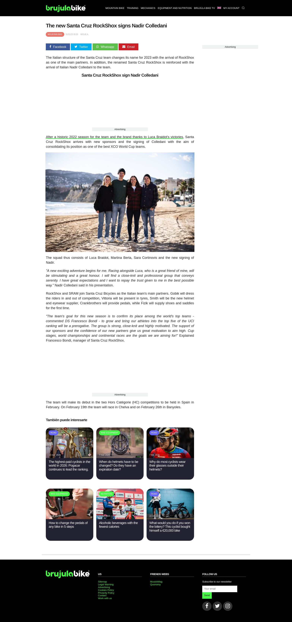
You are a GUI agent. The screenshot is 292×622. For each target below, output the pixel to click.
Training (132, 8)
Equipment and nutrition (175, 8)
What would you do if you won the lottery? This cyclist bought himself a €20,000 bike (169, 526)
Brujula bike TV (204, 8)
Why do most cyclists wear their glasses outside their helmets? (167, 465)
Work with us (105, 597)
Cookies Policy (106, 589)
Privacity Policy (106, 592)
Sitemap (102, 581)
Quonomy (155, 583)
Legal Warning (105, 583)
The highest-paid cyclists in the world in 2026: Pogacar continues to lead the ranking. (69, 465)
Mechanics (148, 8)
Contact (102, 594)
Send (207, 594)
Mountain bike (114, 8)
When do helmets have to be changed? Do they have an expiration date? (118, 465)
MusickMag (156, 581)
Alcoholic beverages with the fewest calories (118, 524)
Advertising (119, 129)
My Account (231, 8)
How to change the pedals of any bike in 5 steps (68, 524)
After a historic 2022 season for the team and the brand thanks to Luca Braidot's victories (114, 137)
